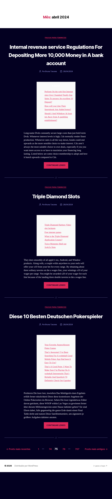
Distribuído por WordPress (26, 493)
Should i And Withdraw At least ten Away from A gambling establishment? (57, 129)
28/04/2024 (68, 80)
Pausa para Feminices (56, 38)
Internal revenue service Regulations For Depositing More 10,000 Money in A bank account (56, 58)
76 (87, 472)
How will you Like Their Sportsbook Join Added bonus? (56, 118)
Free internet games (54, 244)
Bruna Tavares (51, 80)
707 (103, 472)
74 (72, 472)
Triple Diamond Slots (56, 208)
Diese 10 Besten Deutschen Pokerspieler (56, 332)
